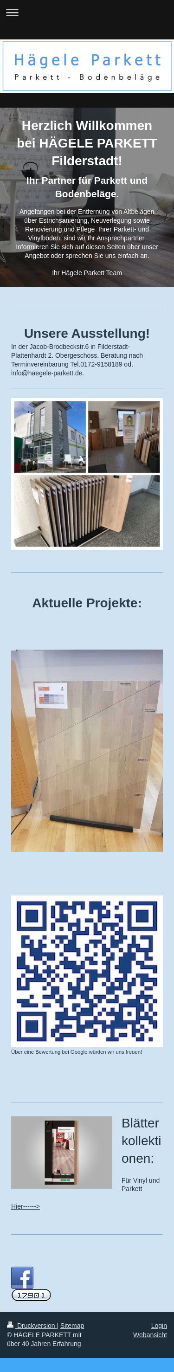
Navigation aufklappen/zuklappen (87, 12)
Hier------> (25, 1206)
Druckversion (32, 1325)
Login (159, 1325)
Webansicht (150, 1335)
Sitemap (72, 1325)
